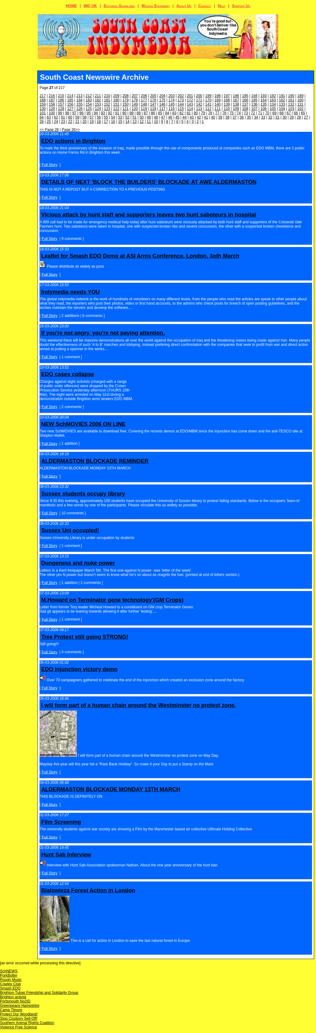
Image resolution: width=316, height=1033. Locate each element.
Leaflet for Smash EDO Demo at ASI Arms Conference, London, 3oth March (140, 256)
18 (99, 122)
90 (124, 113)
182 (98, 100)
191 (282, 96)
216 (52, 96)
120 (134, 109)
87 (146, 113)
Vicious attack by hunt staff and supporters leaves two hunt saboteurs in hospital (148, 215)
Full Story (49, 165)
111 (217, 109)
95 (88, 113)
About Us (184, 6)
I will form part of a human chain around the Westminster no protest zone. (138, 705)
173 (181, 100)
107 (254, 109)
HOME (71, 6)
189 (300, 96)
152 (107, 104)
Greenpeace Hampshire (19, 1005)
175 (162, 100)
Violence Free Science (18, 1027)
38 (227, 117)
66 (296, 113)
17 (106, 122)
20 (84, 122)
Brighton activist (13, 997)
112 (208, 109)
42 (199, 117)
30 (285, 117)
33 (263, 117)
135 (263, 104)
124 (98, 109)
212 (88, 96)
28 (299, 117)
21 (77, 122)
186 (61, 100)
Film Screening (61, 822)
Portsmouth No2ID (15, 1001)
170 (208, 100)
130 (43, 109)
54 (113, 117)
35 (249, 117)
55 (106, 117)
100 (52, 113)
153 (98, 104)
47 (163, 117)
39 (220, 117)
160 (300, 100)
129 (52, 109)
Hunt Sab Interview (66, 855)
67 (289, 113)
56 (99, 117)
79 (203, 113)
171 (199, 100)
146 (162, 104)
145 (171, 104)
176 (153, 100)
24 (56, 122)
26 (42, 122)
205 (153, 96)
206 (144, 96)
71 (260, 113)
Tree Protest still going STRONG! (84, 637)
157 (61, 104)
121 (126, 109)
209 (116, 96)
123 (107, 109)
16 (113, 122)
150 (126, 104)
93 (103, 113)
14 (127, 122)
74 (239, 113)
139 (227, 104)
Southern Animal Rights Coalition (27, 1023)
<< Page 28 (49, 130)
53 (120, 117)
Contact (204, 6)
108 (245, 109)
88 (139, 113)
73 (246, 113)
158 (52, 104)
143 (190, 104)
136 (254, 104)
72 (253, 113)
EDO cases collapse (67, 374)
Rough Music (11, 980)
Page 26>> (71, 130)
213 (80, 96)
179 (126, 100)
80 (196, 113)
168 (227, 100)
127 (70, 109)
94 (96, 113)
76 (224, 113)
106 (263, 109)
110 (227, 109)
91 (117, 113)
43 (191, 117)
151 (116, 104)
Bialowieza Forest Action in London (88, 890)
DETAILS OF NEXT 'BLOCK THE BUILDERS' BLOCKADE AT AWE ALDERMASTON (149, 182)
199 (208, 96)
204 (162, 96)
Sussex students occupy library (83, 494)
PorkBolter (8, 975)
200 (199, 96)
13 (134, 122)
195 (245, 96)
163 (273, 100)
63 (49, 117)
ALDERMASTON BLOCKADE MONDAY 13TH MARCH (111, 789)
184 (80, 100)
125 (88, 109)
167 (236, 100)
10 (156, 122)
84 (167, 113)
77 (217, 113)
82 (182, 113)
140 (217, 104)
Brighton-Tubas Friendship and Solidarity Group (39, 992)
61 (63, 117)
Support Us (241, 6)
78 (210, 113)
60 (70, 117)
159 (43, 104)
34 (256, 117)
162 (282, 100)
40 (213, 117)
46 (170, 117)
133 (282, 104)
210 (107, 96)
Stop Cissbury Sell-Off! (18, 1018)
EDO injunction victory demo (79, 669)
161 (291, 100)
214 (70, 96)
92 (110, 113)
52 (127, 117)
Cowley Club (10, 984)
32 (270, 117)
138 (236, 104)
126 (80, 109)
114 (190, 109)
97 (74, 113)
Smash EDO (10, 988)
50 (141, 117)
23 (63, 122)
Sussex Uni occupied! (70, 530)
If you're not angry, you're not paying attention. (103, 333)
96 (81, 113)
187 (52, 100)
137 (245, 104)
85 (160, 113)
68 (282, 113)
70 (267, 113)
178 (134, 100)
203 (171, 96)
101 (43, 113)
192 (273, 96)
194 (254, 96)
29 (292, 117)
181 (107, 100)
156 (70, 104)
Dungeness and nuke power (78, 563)
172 (190, 100)
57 (91, 117)
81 (189, 113)
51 (134, 117)
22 (70, 122)
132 (291, 104)
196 (236, 96)
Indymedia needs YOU (70, 292)
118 (153, 109)
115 (181, 109)
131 (300, 104)
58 (84, 117)
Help (221, 6)
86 (153, 113)
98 (67, 113)
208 (126, 96)
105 (273, 109)
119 (144, 109)
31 (277, 117)
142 (199, 104)
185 (70, 100)
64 (42, 117)
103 (291, 109)
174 (171, 100)
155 (80, 104)
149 (134, 104)
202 (181, 96)
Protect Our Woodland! (19, 1014)
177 (144, 100)
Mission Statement (156, 6)
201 (190, 96)
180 (116, 100)
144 (181, 104)
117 (162, 109)
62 (56, 117)
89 (131, 113)
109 (236, 109)
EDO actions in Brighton (73, 141)
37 (234, 117)
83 (174, 113)
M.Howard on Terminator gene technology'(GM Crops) (112, 600)
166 (245, 100)
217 (43, 96)
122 (116, 109)
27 (306, 117)
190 (291, 96)
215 (61, 96)
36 (242, 117)
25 (49, 122)
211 (98, 96)
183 (88, 100)
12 (141, 122)
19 (91, 122)
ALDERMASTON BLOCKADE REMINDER (95, 461)
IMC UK (90, 6)
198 (217, 96)
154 (88, 104)
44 (184, 117)
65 (303, 113)
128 (61, 109)
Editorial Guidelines (119, 6)
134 (273, 104)
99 (60, 113)
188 (43, 100)
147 (153, 104)
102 (300, 109)
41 (206, 117)
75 (232, 113)
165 (254, 100)
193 (263, 96)
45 (177, 117)
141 (208, 104)
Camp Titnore (11, 1010)
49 (149, 117)
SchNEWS (9, 971)
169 (217, 100)
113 (199, 109)
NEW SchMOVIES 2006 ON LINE (83, 424)
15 (120, 122)
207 (134, 96)
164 (263, 100)
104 (282, 109)
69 (274, 113)
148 (144, 104)
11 (149, 122)
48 (156, 117)
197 (227, 96)
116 (171, 109)
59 (77, 117)
